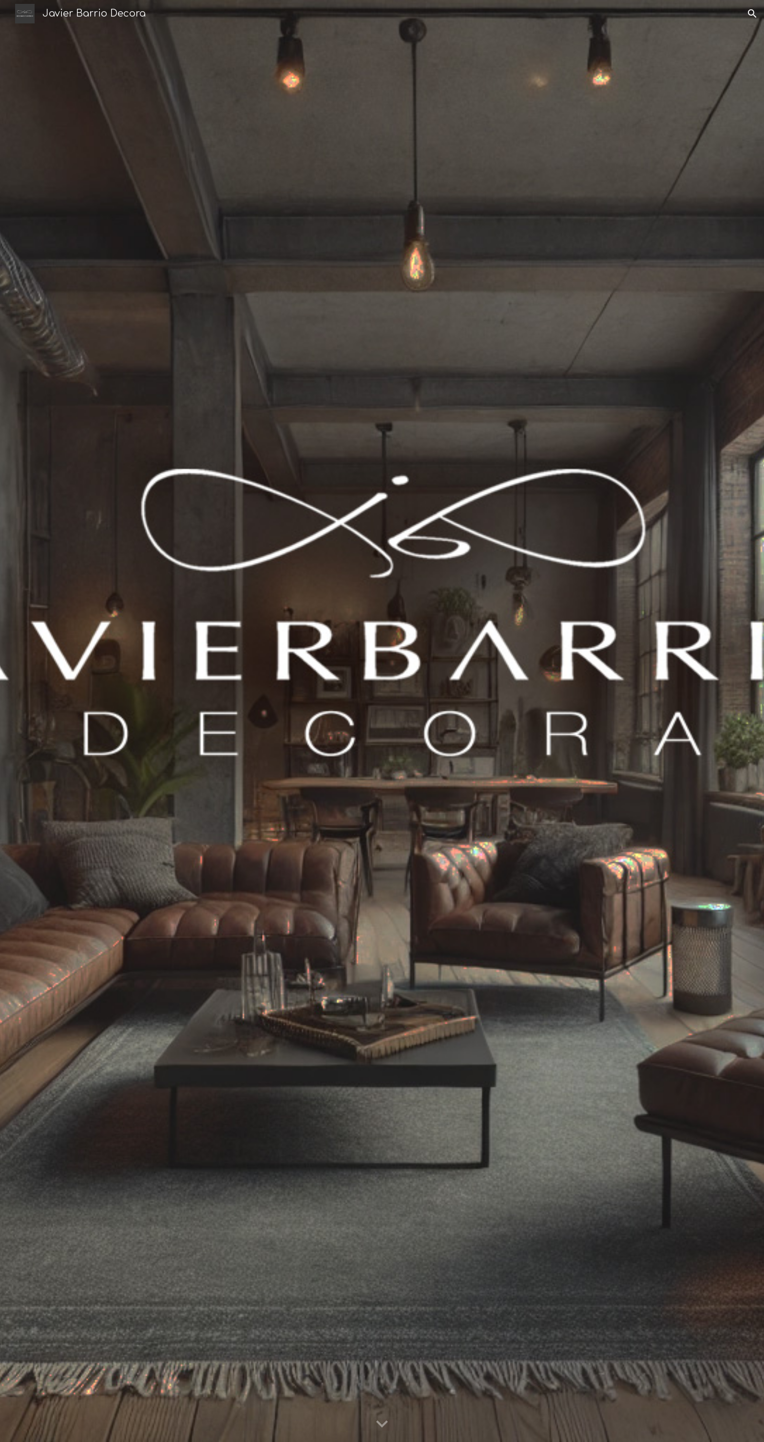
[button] (752, 13)
